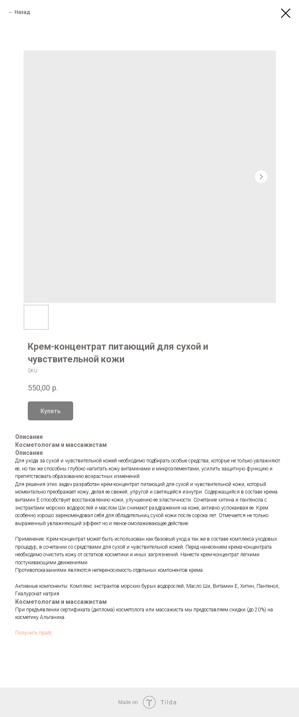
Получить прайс (34, 633)
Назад (22, 12)
